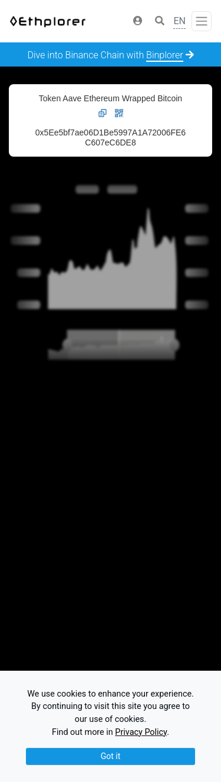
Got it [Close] (111, 756)
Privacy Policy (141, 732)
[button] (137, 21)
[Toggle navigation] (202, 21)
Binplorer (164, 55)
